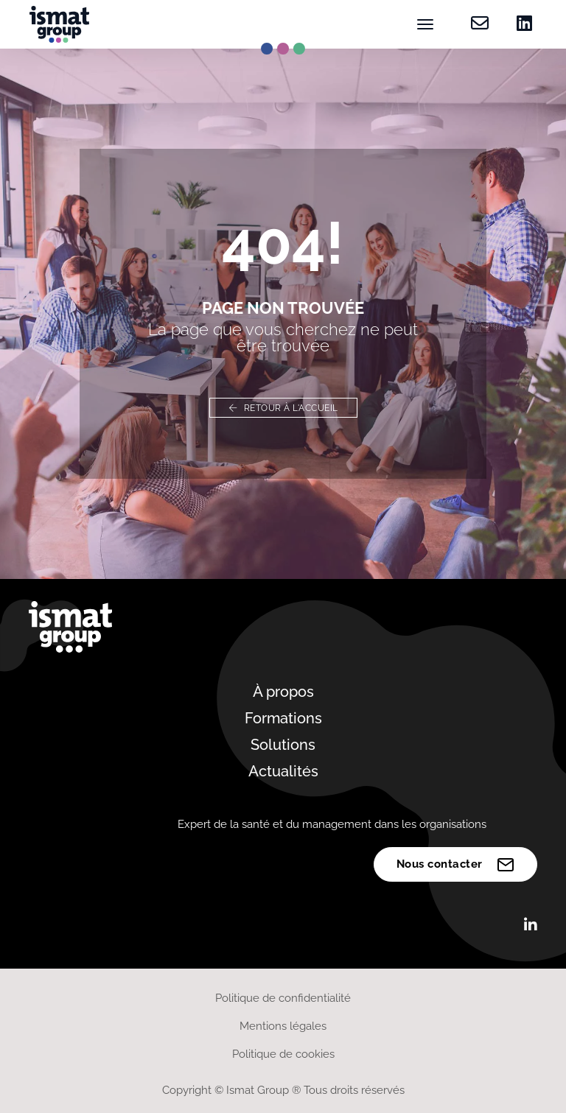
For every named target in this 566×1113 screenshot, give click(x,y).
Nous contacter (455, 865)
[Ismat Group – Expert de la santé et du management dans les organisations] (59, 24)
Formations (283, 718)
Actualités (283, 771)
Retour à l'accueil (283, 408)
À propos (283, 692)
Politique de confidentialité (283, 998)
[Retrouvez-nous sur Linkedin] (520, 24)
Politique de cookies (283, 1054)
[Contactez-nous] (479, 24)
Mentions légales (283, 1026)
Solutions (283, 745)
